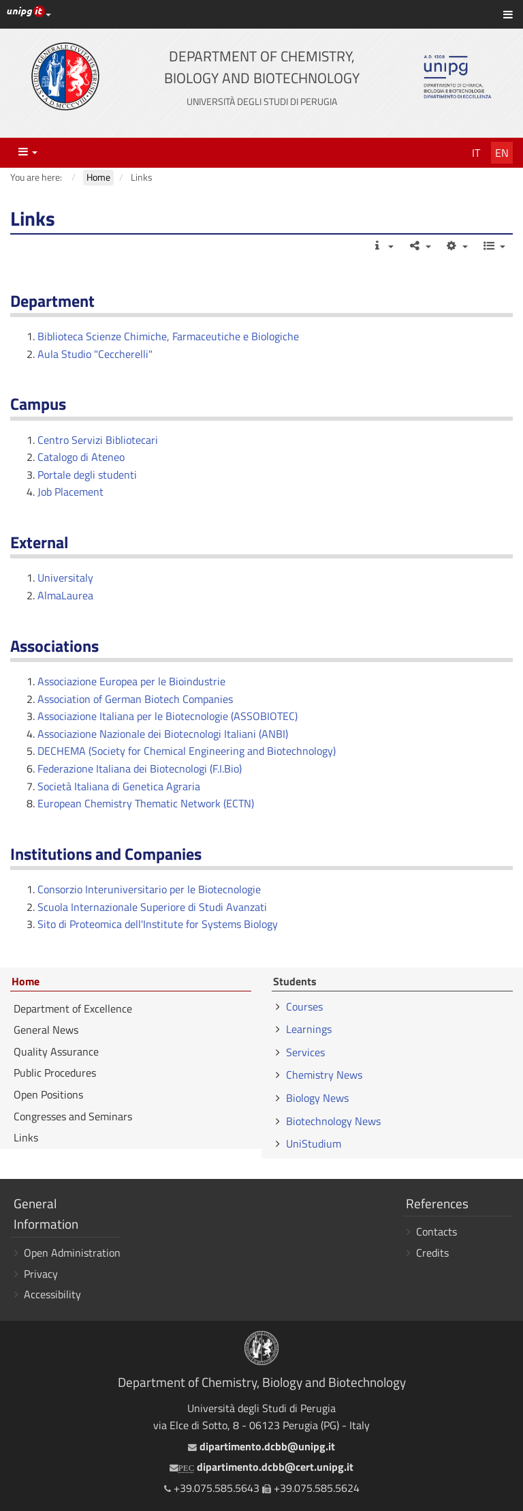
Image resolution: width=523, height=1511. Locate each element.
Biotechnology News (333, 1121)
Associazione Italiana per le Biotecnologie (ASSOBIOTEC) (167, 716)
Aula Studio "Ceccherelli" (95, 354)
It (476, 153)
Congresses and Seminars (73, 1116)
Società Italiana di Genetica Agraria (118, 786)
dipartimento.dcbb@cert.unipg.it (261, 1466)
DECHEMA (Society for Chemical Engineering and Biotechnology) (186, 751)
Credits (432, 1252)
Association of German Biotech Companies (135, 699)
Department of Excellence (73, 1008)
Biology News (317, 1098)
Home (25, 982)
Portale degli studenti (87, 474)
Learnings (309, 1029)
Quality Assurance (56, 1051)
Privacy (41, 1274)
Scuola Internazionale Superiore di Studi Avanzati (152, 907)
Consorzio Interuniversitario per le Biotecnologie (149, 889)
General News (46, 1029)
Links (26, 1137)
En (502, 153)
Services (305, 1052)
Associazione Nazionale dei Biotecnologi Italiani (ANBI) (162, 733)
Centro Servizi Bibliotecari (97, 440)
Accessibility (52, 1294)
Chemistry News (324, 1074)
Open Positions (48, 1094)
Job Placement (70, 491)
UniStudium (313, 1143)
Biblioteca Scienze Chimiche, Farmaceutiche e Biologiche (168, 336)
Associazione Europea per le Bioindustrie (131, 681)
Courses (304, 1006)
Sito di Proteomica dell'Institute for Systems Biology (157, 924)
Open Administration (72, 1252)
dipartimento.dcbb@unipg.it (261, 1446)
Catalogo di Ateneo (81, 457)
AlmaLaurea (65, 595)
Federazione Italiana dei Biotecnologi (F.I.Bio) (139, 768)
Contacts (436, 1231)
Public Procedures (55, 1072)
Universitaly (65, 577)
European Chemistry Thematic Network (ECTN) (145, 803)
